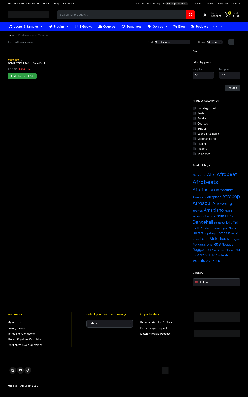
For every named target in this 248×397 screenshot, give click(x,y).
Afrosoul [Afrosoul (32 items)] (202, 203)
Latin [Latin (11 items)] (204, 239)
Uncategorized (206, 108)
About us (235, 3)
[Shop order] (172, 42)
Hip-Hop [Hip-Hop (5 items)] (210, 233)
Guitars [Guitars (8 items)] (198, 233)
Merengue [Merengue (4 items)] (233, 239)
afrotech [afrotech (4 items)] (198, 210)
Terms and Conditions (21, 333)
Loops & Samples (24, 26)
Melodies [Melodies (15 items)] (217, 238)
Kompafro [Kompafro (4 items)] (234, 233)
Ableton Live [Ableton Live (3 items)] (199, 175)
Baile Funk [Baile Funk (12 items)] (225, 216)
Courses (106, 26)
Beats (200, 113)
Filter (233, 88)
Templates (131, 26)
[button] (232, 14)
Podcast (46, 3)
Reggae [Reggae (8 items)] (228, 244)
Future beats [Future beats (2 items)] (216, 228)
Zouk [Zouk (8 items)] (216, 261)
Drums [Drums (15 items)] (232, 222)
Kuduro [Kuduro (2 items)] (196, 239)
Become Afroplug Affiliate (156, 322)
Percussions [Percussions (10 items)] (203, 244)
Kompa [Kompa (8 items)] (222, 233)
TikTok (210, 3)
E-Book (202, 128)
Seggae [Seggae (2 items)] (221, 250)
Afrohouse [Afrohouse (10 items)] (224, 190)
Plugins (57, 26)
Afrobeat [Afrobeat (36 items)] (227, 174)
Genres (155, 26)
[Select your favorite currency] (109, 324)
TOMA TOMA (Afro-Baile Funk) (27, 63)
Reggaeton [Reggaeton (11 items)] (202, 250)
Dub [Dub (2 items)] (194, 228)
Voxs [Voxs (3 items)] (208, 261)
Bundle (201, 118)
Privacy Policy (16, 328)
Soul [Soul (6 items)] (237, 250)
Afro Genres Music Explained (23, 3)
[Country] (216, 282)
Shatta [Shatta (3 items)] (229, 250)
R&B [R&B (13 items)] (217, 244)
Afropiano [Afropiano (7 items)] (214, 197)
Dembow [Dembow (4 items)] (219, 222)
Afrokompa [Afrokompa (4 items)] (199, 197)
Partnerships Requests (154, 328)
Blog (56, 3)
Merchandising (206, 138)
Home (11, 35)
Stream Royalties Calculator (25, 339)
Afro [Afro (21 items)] (211, 174)
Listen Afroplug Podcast (155, 333)
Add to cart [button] (22, 76)
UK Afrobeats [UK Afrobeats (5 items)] (219, 255)
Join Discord (68, 3)
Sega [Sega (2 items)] (214, 250)
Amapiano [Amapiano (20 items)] (214, 210)
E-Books (83, 26)
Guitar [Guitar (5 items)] (233, 228)
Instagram (222, 3)
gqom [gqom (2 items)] (225, 228)
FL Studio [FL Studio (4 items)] (203, 228)
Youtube (198, 3)
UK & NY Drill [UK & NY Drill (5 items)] (201, 255)
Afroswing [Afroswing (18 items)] (222, 203)
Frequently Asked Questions (25, 344)
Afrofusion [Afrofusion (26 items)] (204, 189)
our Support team (176, 3)
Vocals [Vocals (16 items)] (199, 260)
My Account (15, 322)
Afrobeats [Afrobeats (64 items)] (205, 182)
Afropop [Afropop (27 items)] (231, 196)
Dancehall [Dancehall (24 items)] (203, 222)
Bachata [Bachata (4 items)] (210, 216)
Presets (202, 148)
